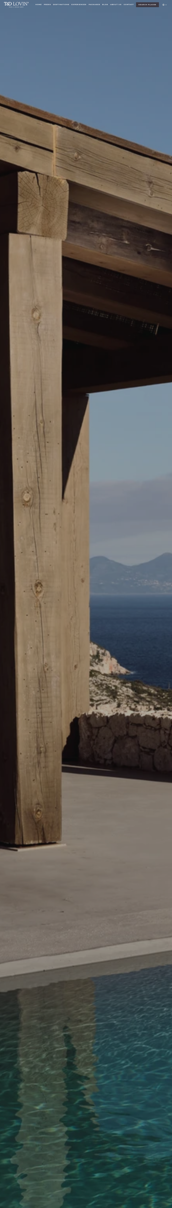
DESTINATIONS (61, 4)
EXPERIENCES (78, 4)
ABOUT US (116, 4)
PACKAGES (94, 4)
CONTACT (129, 4)
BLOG (105, 4)
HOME (38, 4)
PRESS (47, 4)
